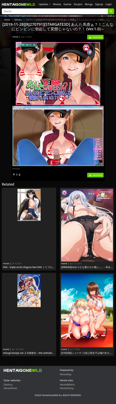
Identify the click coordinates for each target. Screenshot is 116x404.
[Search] (55, 11)
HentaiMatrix (67, 384)
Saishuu (8, 384)
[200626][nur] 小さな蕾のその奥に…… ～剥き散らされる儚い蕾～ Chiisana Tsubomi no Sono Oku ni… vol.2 (87, 267)
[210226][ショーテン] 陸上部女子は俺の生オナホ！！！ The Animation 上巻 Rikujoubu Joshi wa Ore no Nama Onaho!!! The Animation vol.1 (87, 353)
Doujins (78, 4)
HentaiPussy (67, 388)
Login (108, 4)
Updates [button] (44, 4)
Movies (57, 4)
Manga (89, 4)
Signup (99, 4)
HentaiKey (65, 374)
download (95, 37)
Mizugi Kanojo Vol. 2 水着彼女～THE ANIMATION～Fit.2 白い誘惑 (29, 353)
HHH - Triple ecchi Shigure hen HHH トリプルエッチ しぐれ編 (29, 267)
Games (67, 4)
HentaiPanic (10, 388)
